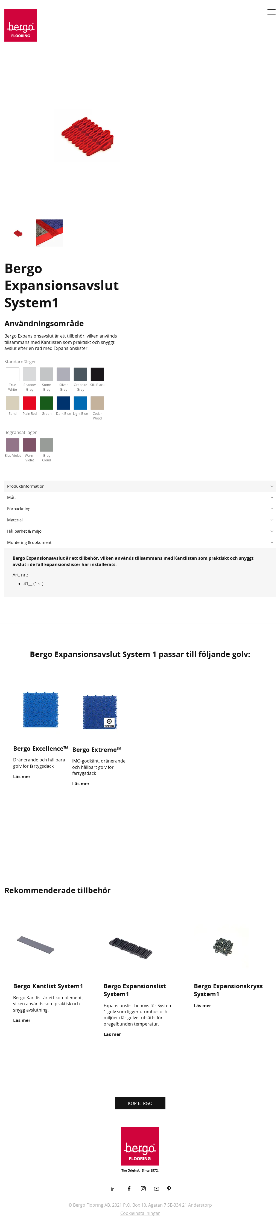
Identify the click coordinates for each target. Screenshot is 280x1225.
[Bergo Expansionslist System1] (140, 947)
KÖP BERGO (140, 1103)
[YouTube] (160, 1188)
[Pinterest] (173, 1188)
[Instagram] (147, 1188)
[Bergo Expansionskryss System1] (230, 947)
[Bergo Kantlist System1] (49, 947)
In (113, 1189)
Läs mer (21, 776)
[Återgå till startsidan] (20, 28)
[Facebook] (134, 1188)
